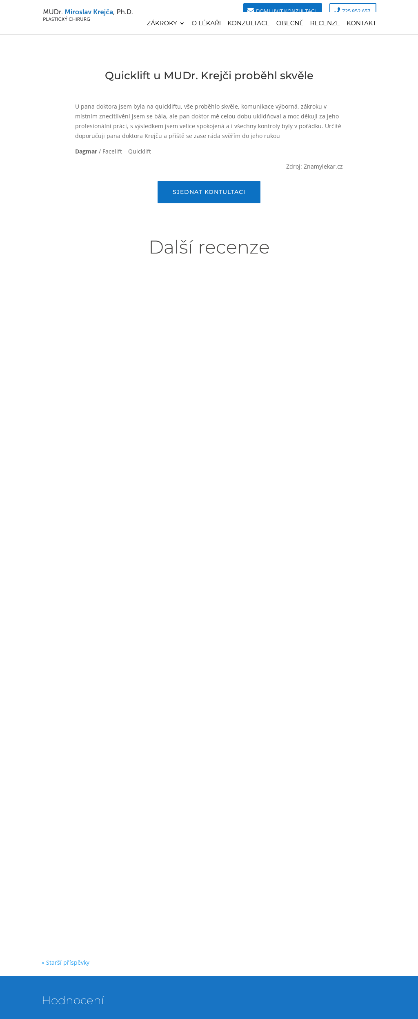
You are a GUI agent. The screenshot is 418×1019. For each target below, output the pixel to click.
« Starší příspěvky (65, 962)
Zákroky (162, 23)
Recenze (325, 23)
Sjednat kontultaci (209, 192)
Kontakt (361, 23)
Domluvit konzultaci (286, 11)
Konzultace (248, 23)
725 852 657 (356, 11)
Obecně (290, 23)
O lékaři (206, 23)
